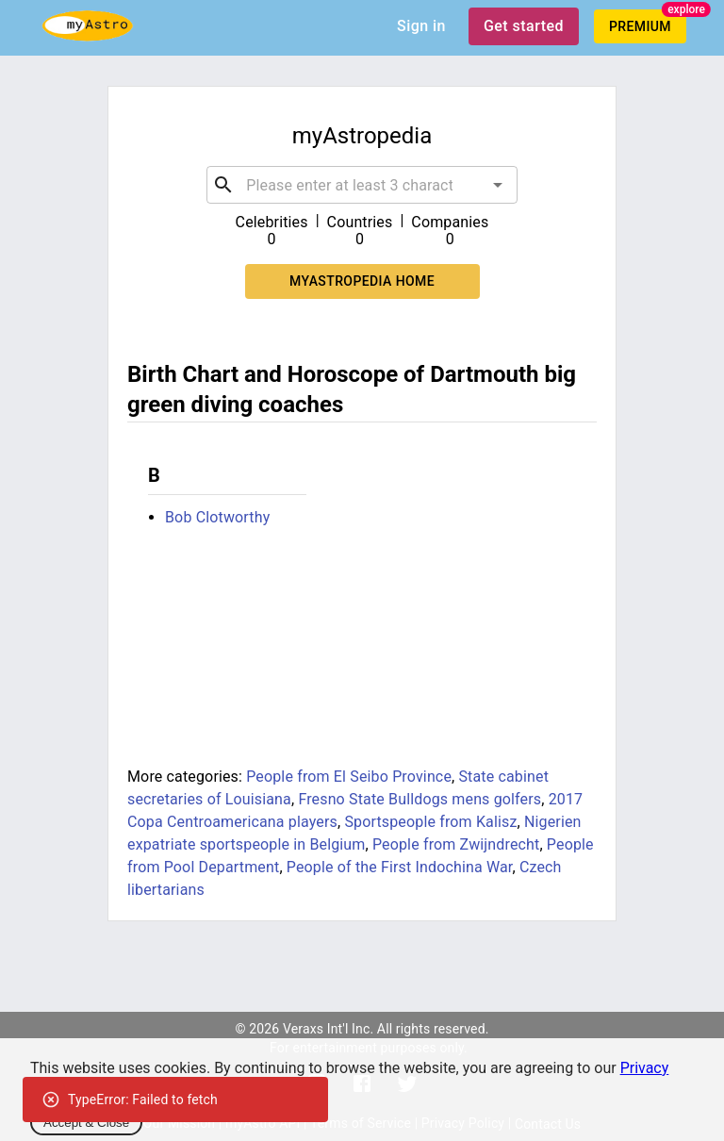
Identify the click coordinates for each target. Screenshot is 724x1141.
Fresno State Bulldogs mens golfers (419, 799)
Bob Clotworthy (217, 517)
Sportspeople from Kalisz (430, 822)
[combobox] (361, 185)
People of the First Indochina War (400, 867)
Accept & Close (86, 1123)
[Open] (498, 185)
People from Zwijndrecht (456, 844)
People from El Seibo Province (349, 776)
